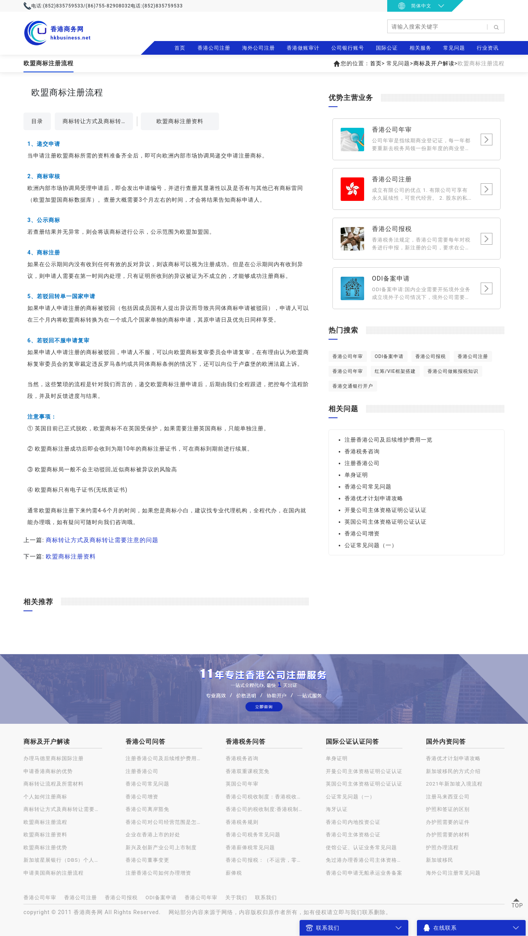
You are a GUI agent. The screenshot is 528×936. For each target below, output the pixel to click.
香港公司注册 (214, 48)
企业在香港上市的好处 (153, 835)
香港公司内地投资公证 (353, 822)
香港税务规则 (242, 822)
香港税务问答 (246, 741)
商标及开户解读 (433, 63)
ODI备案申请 (389, 356)
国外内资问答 (446, 741)
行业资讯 (488, 48)
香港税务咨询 (362, 451)
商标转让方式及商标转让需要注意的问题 (98, 121)
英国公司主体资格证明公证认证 (386, 522)
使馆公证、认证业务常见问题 (361, 847)
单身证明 (356, 475)
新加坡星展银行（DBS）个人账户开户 (62, 860)
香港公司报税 (430, 356)
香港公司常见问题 (368, 486)
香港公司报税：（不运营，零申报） (264, 860)
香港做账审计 (303, 48)
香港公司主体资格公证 (353, 835)
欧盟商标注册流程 (45, 822)
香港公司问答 (145, 741)
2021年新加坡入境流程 (454, 784)
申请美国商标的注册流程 (53, 873)
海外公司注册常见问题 (453, 873)
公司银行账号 (347, 48)
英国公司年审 (242, 784)
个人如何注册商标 (45, 797)
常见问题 (454, 48)
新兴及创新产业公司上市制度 (161, 847)
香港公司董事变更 (147, 860)
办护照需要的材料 (448, 835)
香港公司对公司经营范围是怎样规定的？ (164, 822)
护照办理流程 (442, 847)
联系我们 (266, 897)
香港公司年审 (347, 356)
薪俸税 (234, 873)
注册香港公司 (362, 463)
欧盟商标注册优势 (45, 847)
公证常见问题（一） (371, 545)
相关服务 (420, 48)
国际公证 (387, 48)
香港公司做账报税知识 (452, 371)
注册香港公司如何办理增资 (158, 873)
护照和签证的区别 (448, 809)
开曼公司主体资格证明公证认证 (386, 510)
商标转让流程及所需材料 (53, 784)
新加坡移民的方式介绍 (453, 771)
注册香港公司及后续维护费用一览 (389, 440)
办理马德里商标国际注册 (53, 758)
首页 (179, 48)
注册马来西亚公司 (448, 797)
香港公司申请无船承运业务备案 (364, 873)
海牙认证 (337, 809)
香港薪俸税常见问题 (250, 847)
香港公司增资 (362, 533)
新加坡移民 (439, 860)
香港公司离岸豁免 (147, 809)
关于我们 (236, 897)
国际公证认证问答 (352, 741)
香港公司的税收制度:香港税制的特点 (264, 809)
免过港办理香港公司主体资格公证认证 (364, 860)
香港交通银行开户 (352, 386)
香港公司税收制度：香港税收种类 (264, 797)
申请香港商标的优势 (48, 771)
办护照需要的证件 (448, 822)
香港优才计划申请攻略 (374, 498)
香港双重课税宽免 (247, 771)
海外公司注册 (258, 48)
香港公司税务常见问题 (253, 835)
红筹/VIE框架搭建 (395, 371)
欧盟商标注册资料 (179, 121)
